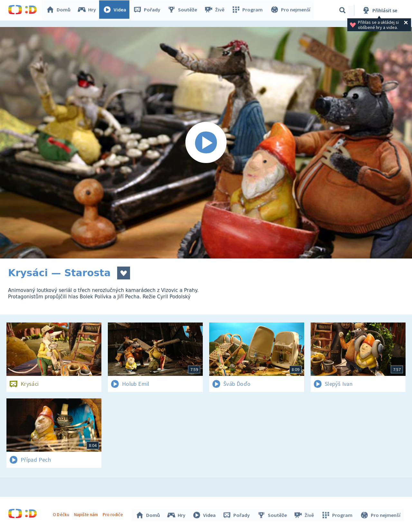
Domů (59, 10)
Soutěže (184, 10)
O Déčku (62, 513)
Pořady (148, 10)
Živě (215, 10)
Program (248, 10)
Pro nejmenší (290, 10)
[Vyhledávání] (342, 10)
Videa (116, 10)
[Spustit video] (206, 143)
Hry (88, 10)
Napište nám (86, 513)
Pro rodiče (114, 513)
